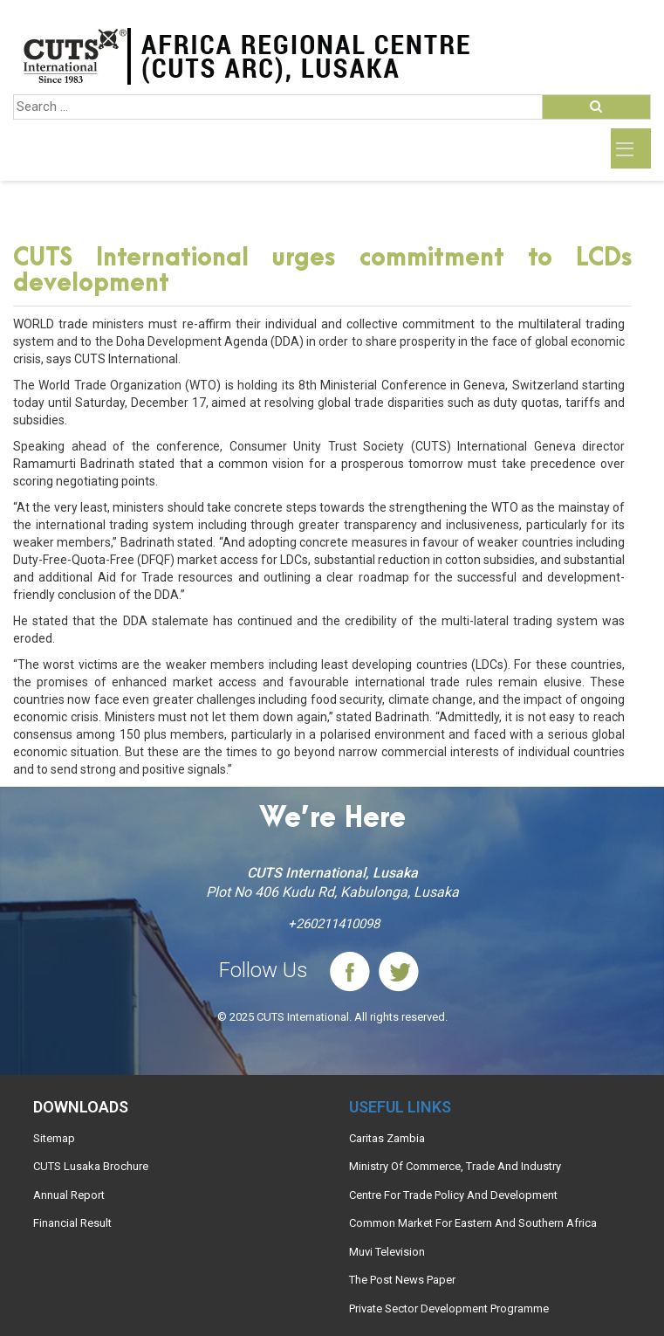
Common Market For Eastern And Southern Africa (473, 1222)
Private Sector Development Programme (449, 1308)
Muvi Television (387, 1251)
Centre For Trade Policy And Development (453, 1195)
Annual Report (69, 1195)
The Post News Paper (402, 1279)
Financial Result (72, 1222)
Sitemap (54, 1138)
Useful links (400, 1107)
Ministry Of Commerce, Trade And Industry (455, 1166)
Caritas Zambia (387, 1138)
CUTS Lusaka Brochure (90, 1166)
